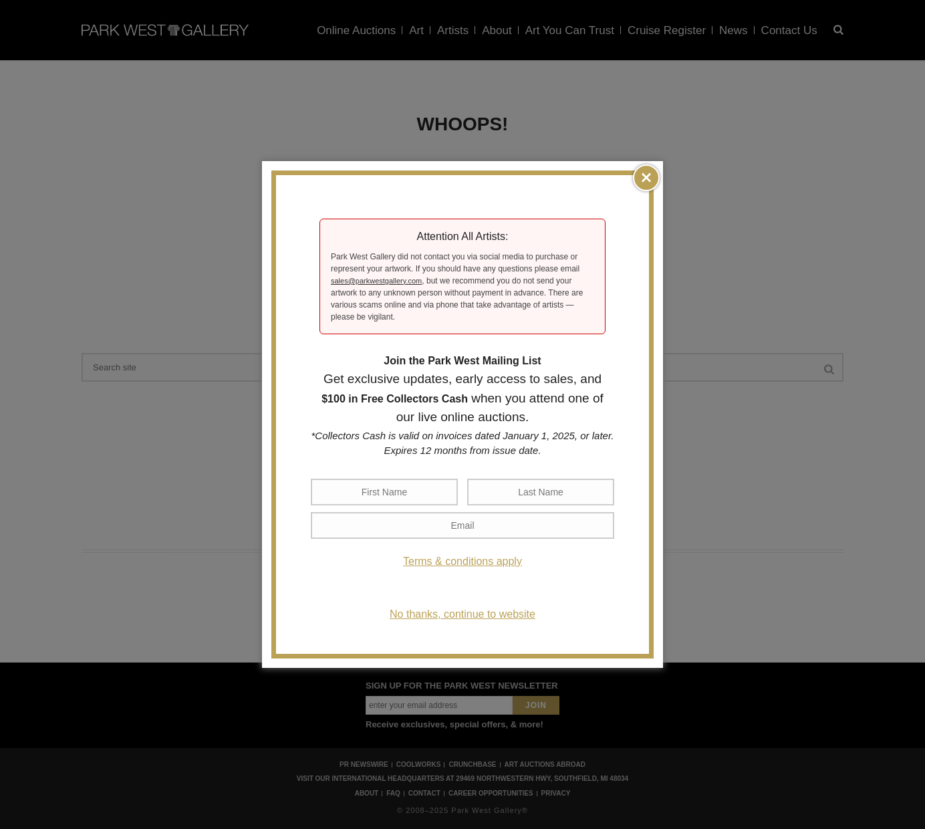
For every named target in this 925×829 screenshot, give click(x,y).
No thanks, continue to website (462, 614)
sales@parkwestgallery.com (376, 281)
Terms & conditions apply (462, 561)
